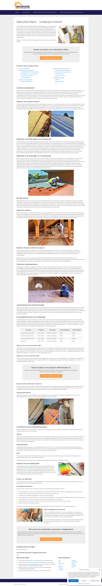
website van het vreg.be (35, 560)
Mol (60, 562)
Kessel (26, 549)
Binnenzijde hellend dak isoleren (63, 70)
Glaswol (57, 79)
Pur (56, 83)
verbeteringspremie (28, 469)
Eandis (34, 570)
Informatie (25, 12)
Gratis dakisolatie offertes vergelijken (44, 12)
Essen (73, 563)
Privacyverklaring (86, 583)
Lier (60, 565)
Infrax (38, 570)
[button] (99, 569)
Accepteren (73, 580)
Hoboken (74, 565)
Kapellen (74, 560)
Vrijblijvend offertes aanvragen (51, 58)
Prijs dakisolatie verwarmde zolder (29, 73)
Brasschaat (74, 562)
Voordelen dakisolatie (24, 68)
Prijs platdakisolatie (26, 77)
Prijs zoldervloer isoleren (27, 75)
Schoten (61, 566)
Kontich (74, 566)
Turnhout (61, 569)
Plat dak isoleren (59, 73)
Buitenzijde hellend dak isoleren (63, 72)
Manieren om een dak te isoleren (61, 68)
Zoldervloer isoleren (60, 75)
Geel (60, 560)
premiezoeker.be (42, 564)
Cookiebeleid (80, 583)
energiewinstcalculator (33, 567)
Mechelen (61, 563)
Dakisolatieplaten (59, 81)
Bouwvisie (16, 584)
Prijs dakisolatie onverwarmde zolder (30, 72)
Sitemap (66, 584)
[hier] (56, 506)
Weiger (84, 580)
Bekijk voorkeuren (95, 580)
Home (16, 12)
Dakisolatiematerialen (58, 78)
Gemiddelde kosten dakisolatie (26, 70)
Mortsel (61, 568)
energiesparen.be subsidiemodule (34, 562)
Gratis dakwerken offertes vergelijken (71, 12)
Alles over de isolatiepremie (25, 79)
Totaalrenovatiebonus (26, 81)
